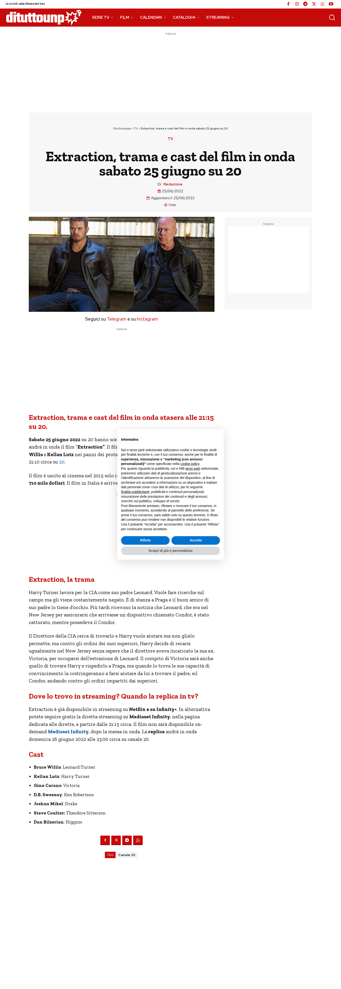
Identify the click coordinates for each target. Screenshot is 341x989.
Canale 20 (127, 855)
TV (136, 128)
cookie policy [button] (189, 464)
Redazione (173, 184)
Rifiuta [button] (145, 540)
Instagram (147, 319)
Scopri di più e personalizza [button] (170, 551)
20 (61, 462)
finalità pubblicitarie (135, 492)
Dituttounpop (122, 128)
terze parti (192, 468)
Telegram (116, 319)
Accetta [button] (196, 540)
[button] (332, 17)
